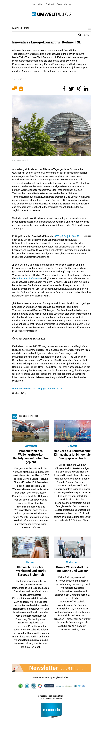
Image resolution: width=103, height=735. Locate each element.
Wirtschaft (31, 445)
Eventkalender (64, 4)
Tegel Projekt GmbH (68, 236)
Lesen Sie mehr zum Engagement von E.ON (38, 388)
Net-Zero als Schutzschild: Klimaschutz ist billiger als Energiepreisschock (72, 454)
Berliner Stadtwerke (30, 278)
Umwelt (72, 445)
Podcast (50, 4)
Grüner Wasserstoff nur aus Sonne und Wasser (72, 569)
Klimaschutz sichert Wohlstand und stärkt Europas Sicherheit (31, 570)
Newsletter (37, 4)
